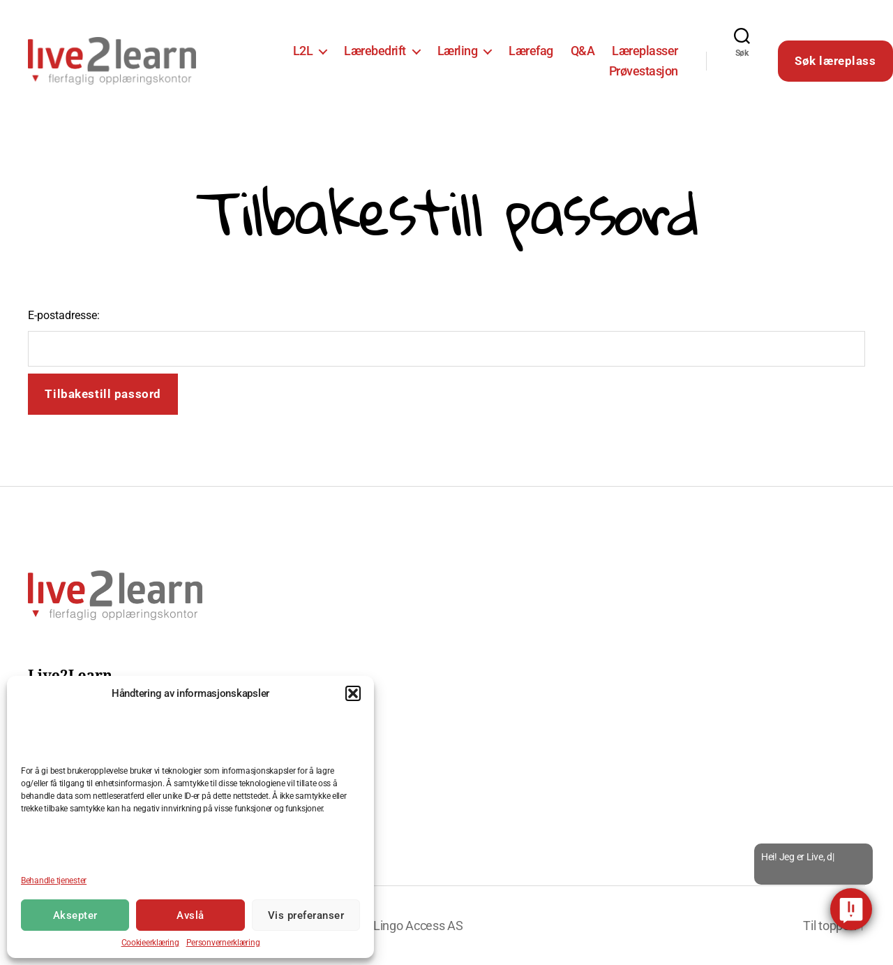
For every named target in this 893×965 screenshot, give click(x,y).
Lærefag (531, 50)
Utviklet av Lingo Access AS (389, 925)
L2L (303, 50)
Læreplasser (645, 50)
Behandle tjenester (54, 880)
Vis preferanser (306, 915)
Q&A (583, 50)
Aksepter (75, 915)
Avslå (190, 915)
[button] (353, 693)
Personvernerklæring (223, 943)
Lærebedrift (375, 50)
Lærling (457, 50)
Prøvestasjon (643, 71)
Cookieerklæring (150, 943)
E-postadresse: (64, 315)
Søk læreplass (835, 61)
